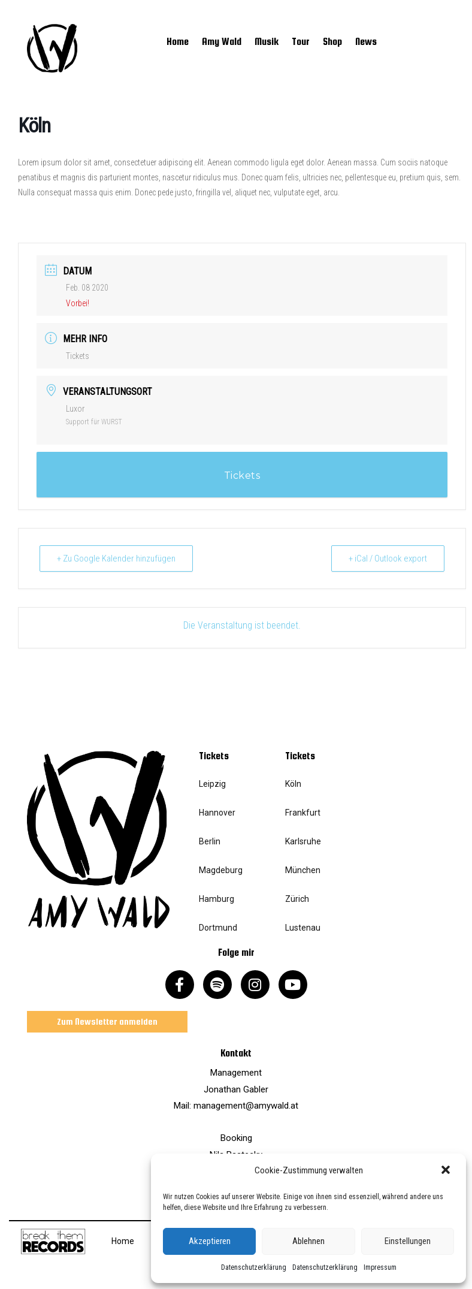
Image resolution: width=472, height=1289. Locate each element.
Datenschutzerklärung (253, 1267)
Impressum (380, 1267)
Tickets (77, 356)
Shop (332, 41)
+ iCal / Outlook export (388, 558)
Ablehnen (308, 1241)
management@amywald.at (245, 1105)
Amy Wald (221, 41)
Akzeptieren (210, 1241)
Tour (301, 41)
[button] (447, 1171)
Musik (267, 41)
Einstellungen (408, 1241)
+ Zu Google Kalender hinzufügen (116, 558)
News (366, 41)
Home (178, 41)
